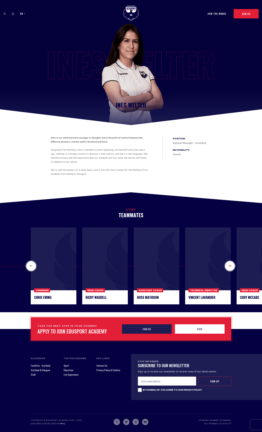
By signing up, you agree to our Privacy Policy (172, 390)
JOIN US (147, 329)
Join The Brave (217, 13)
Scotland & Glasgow (40, 370)
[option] (53, 265)
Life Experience (71, 374)
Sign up (214, 381)
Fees (199, 329)
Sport (66, 365)
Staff (33, 374)
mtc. (63, 423)
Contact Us (101, 365)
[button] (31, 266)
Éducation (68, 370)
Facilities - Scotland (40, 365)
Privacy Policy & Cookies (108, 370)
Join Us (246, 14)
